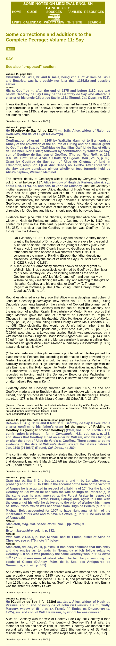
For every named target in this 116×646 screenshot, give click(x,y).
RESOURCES (94, 11)
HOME (16, 11)
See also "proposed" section (31, 67)
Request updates (54, 17)
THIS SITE (74, 22)
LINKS (16, 22)
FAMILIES (75, 11)
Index (10, 48)
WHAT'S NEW (54, 22)
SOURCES (54, 11)
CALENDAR (32, 22)
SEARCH (94, 22)
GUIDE (32, 11)
